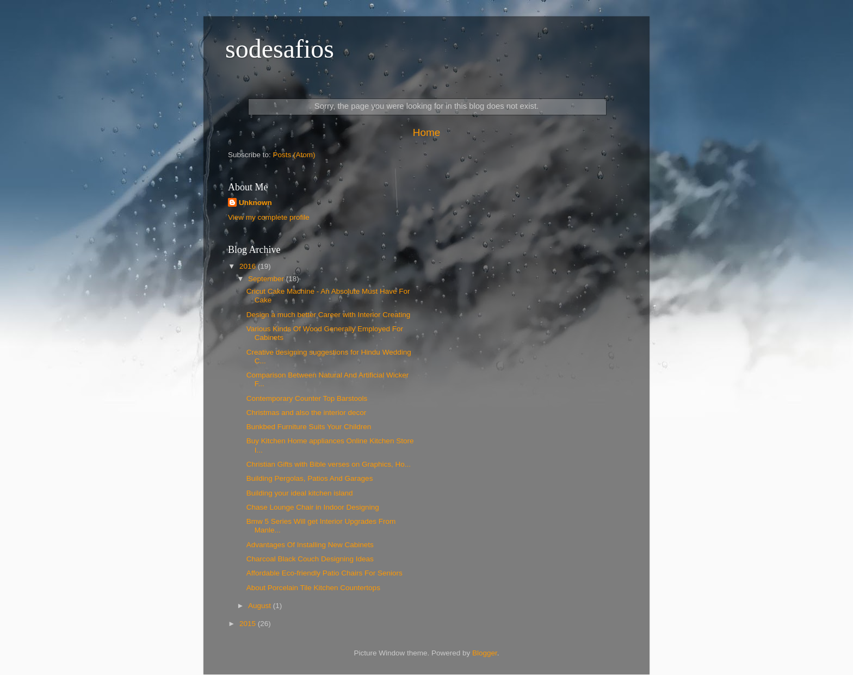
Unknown (255, 203)
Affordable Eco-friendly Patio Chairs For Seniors (324, 573)
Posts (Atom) (294, 155)
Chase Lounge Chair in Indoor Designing (312, 507)
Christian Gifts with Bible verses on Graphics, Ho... (328, 464)
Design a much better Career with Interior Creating (328, 315)
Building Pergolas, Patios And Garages (309, 478)
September (267, 279)
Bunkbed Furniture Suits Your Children (309, 427)
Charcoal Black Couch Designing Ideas (310, 559)
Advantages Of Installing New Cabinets (310, 545)
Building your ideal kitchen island (299, 493)
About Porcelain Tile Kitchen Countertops (313, 588)
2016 (248, 266)
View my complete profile (269, 217)
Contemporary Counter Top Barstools (307, 398)
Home (426, 132)
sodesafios (279, 48)
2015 (248, 624)
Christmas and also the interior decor (306, 412)
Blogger (484, 653)
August (260, 606)
